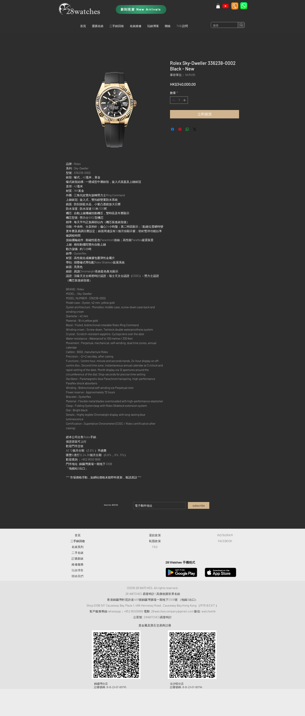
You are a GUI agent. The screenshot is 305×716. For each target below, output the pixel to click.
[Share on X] (194, 129)
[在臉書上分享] (172, 129)
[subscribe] (198, 505)
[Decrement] (173, 100)
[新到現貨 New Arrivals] (141, 9)
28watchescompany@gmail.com (172, 611)
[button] (97, 26)
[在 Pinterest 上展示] (180, 129)
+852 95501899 (133, 611)
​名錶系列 (77, 547)
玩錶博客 (77, 570)
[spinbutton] (179, 100)
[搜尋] (221, 25)
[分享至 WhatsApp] (187, 129)
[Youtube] (225, 6)
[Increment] (185, 100)
